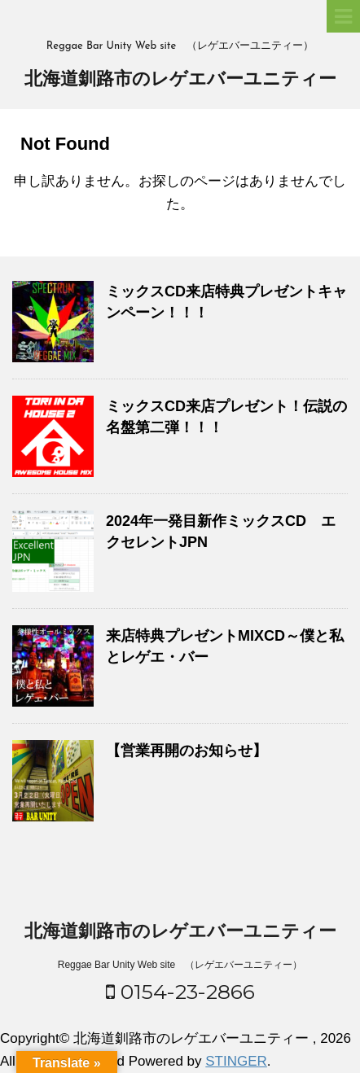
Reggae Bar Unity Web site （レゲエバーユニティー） (180, 964)
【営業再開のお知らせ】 (186, 750)
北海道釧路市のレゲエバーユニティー (180, 80)
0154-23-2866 (180, 991)
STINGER (236, 1061)
